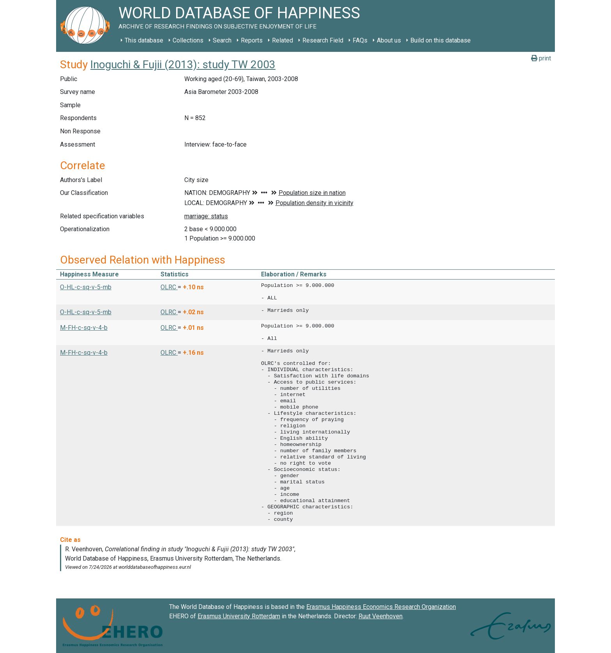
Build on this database (440, 40)
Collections (188, 40)
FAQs (360, 40)
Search (222, 40)
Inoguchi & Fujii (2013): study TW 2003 (182, 64)
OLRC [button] (169, 287)
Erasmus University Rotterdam (239, 616)
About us (389, 40)
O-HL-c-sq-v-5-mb (85, 287)
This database (144, 40)
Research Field (322, 40)
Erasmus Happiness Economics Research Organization (381, 607)
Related (282, 40)
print (541, 58)
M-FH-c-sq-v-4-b (84, 327)
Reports (252, 40)
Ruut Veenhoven (380, 616)
